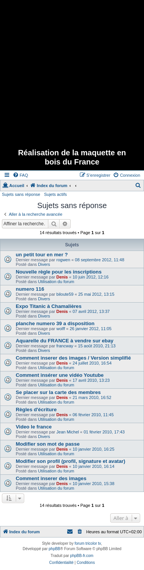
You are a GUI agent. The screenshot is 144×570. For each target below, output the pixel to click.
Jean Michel (67, 432)
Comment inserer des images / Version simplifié (73, 358)
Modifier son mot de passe (47, 444)
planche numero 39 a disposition (55, 323)
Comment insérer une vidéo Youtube (60, 375)
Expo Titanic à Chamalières (48, 306)
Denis (62, 277)
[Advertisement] (72, 71)
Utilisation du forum (56, 281)
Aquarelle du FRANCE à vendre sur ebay (64, 341)
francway (64, 346)
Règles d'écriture (36, 409)
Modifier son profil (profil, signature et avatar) (70, 461)
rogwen (63, 259)
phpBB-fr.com (82, 556)
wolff (60, 328)
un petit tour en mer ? (42, 254)
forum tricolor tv (87, 543)
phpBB (54, 549)
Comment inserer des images (51, 478)
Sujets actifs (55, 194)
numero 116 (30, 289)
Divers (44, 264)
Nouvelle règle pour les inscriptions (59, 272)
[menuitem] (20, 175)
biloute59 (65, 294)
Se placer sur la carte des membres (58, 392)
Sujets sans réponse (21, 194)
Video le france (34, 427)
